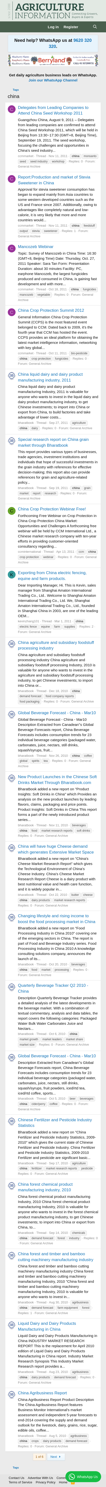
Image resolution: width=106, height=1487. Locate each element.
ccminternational (29, 551)
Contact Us (16, 1478)
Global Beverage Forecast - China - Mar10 (57, 713)
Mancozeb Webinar (35, 246)
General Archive (29, 166)
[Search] (95, 26)
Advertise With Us (40, 1478)
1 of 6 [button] (39, 1457)
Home (63, 1482)
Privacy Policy (45, 1482)
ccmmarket (26, 156)
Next (56, 1457)
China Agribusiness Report (42, 1393)
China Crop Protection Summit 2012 (51, 310)
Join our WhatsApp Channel (53, 80)
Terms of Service (20, 1482)
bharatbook (26, 423)
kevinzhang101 (28, 621)
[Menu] (12, 27)
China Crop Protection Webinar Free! (52, 509)
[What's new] (85, 26)
